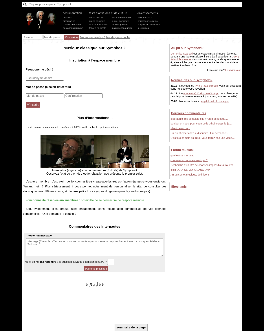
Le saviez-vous (233, 70)
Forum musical (182, 150)
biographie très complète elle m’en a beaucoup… (199, 118)
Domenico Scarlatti (181, 53)
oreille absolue (96, 17)
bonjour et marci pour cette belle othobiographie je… (201, 123)
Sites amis (179, 186)
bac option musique (73, 28)
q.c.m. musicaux (120, 21)
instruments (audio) (122, 28)
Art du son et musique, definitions (190, 174)
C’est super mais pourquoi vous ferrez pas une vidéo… (202, 137)
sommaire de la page (131, 327)
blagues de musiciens (149, 24)
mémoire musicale (121, 17)
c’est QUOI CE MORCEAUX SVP (190, 169)
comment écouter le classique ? (189, 160)
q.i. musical (143, 28)
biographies (69, 21)
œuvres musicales (72, 24)
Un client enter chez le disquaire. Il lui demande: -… (200, 133)
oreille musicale (97, 21)
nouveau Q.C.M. (200, 93)
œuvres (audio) (120, 24)
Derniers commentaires (188, 113)
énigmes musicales (148, 21)
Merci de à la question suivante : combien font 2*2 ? (69, 261)
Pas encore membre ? (93, 37)
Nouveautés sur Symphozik (191, 80)
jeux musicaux (145, 17)
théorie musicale (97, 28)
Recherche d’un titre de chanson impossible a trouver (201, 165)
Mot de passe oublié (118, 37)
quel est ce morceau (182, 155)
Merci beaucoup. (180, 128)
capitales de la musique (215, 101)
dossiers (67, 17)
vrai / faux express (207, 85)
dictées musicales (98, 24)
